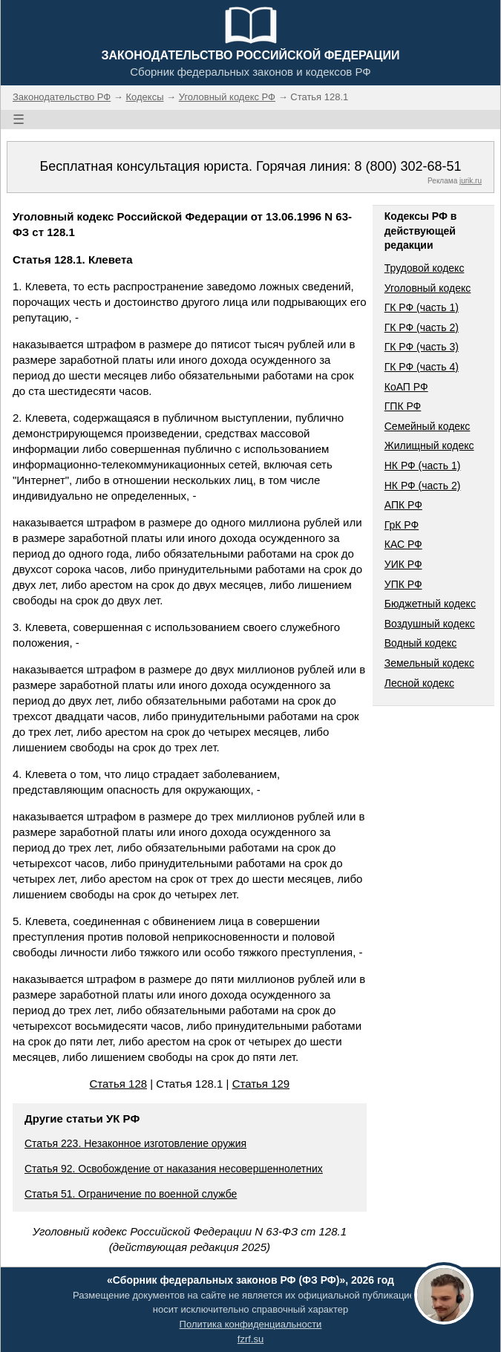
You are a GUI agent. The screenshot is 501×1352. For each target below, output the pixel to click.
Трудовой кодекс (424, 268)
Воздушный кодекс (429, 624)
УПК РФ (403, 584)
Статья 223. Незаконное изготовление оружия (135, 1143)
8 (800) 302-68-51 (407, 166)
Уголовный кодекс (427, 288)
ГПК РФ (403, 406)
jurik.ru (470, 181)
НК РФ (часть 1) (422, 465)
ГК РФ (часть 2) (421, 327)
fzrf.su (250, 1339)
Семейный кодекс (427, 426)
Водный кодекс (420, 643)
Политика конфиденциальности (251, 1324)
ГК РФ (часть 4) (421, 367)
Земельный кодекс (429, 663)
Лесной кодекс (419, 683)
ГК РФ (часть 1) (421, 307)
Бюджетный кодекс (430, 604)
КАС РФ (403, 544)
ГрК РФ (401, 525)
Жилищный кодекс (429, 445)
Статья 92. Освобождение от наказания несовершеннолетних (173, 1169)
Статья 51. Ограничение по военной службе (130, 1194)
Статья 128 (119, 1083)
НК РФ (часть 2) (422, 486)
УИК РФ (403, 564)
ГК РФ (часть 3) (421, 347)
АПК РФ (403, 505)
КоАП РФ (406, 387)
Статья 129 (261, 1083)
